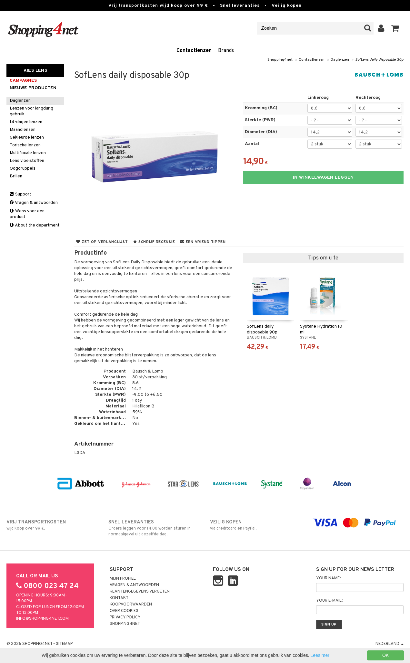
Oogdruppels (22, 168)
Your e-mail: (329, 600)
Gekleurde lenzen (27, 137)
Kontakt (119, 598)
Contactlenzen (194, 50)
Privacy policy (125, 617)
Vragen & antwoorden (34, 202)
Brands (226, 50)
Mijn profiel (123, 578)
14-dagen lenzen (26, 122)
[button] (395, 28)
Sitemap (64, 644)
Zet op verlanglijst (102, 242)
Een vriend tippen (203, 242)
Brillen (16, 176)
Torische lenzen (25, 145)
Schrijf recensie (154, 242)
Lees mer (320, 655)
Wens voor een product (27, 214)
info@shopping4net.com (42, 618)
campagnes (23, 80)
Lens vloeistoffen (27, 160)
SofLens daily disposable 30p (379, 59)
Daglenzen (340, 59)
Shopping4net (280, 59)
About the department (35, 225)
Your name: (328, 578)
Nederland (389, 644)
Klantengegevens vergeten (140, 591)
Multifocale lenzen (28, 153)
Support (20, 194)
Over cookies (124, 611)
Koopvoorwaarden (131, 604)
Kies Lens (35, 70)
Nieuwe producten (33, 88)
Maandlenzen (22, 129)
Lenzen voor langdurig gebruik (31, 111)
